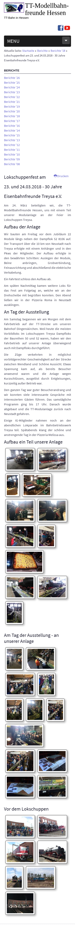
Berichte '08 (12, 164)
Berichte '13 (12, 140)
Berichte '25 (12, 82)
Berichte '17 (12, 121)
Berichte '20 (12, 111)
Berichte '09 (12, 159)
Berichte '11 (12, 150)
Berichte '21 (12, 102)
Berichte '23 (12, 92)
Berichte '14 (12, 130)
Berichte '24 (12, 87)
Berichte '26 (12, 78)
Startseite (28, 51)
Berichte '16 (12, 126)
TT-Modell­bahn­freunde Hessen (47, 9)
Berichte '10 (12, 154)
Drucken (61, 176)
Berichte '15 (12, 135)
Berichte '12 (12, 145)
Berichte (42, 51)
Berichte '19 (12, 106)
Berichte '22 (12, 97)
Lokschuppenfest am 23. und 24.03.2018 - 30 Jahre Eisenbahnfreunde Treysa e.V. (33, 186)
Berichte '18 (58, 51)
